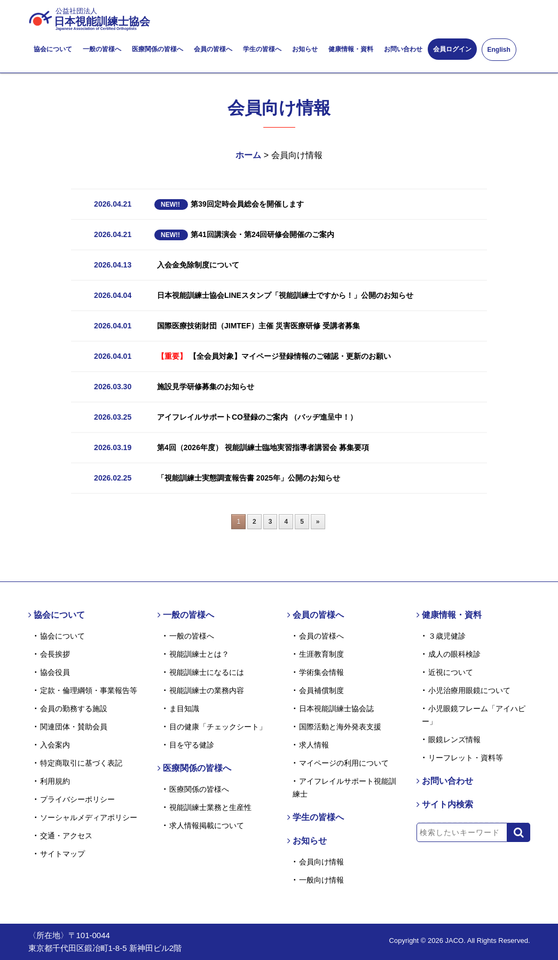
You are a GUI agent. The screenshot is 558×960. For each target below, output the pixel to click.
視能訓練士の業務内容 (206, 690)
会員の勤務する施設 (73, 708)
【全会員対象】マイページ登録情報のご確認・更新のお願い (274, 356)
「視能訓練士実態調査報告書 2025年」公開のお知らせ (248, 478)
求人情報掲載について (206, 825)
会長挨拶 (55, 654)
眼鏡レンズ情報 (454, 739)
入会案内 (55, 745)
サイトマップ (62, 853)
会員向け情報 (321, 861)
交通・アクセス (66, 835)
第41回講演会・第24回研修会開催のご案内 (244, 234)
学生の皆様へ (262, 49)
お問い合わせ (403, 49)
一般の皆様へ (102, 49)
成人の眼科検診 (454, 654)
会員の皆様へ (213, 49)
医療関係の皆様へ (157, 49)
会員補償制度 (321, 690)
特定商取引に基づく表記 (81, 763)
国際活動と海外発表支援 (340, 726)
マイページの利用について (344, 763)
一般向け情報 (321, 880)
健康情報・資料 (350, 49)
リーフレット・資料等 (465, 757)
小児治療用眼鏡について (469, 690)
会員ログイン (452, 49)
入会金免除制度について (198, 265)
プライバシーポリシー (77, 799)
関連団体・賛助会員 (73, 726)
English (499, 49)
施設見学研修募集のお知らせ (205, 386)
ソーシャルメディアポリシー (88, 817)
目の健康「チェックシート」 (217, 726)
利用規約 (55, 781)
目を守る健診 (191, 745)
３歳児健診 (447, 636)
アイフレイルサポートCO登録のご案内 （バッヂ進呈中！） (257, 417)
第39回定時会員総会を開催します (229, 204)
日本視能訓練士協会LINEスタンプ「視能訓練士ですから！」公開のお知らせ (285, 295)
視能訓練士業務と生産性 (210, 807)
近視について (450, 672)
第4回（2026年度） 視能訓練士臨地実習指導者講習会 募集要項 (263, 447)
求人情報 (314, 745)
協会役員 (55, 672)
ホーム (248, 155)
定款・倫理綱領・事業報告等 (88, 690)
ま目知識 (184, 708)
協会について (53, 49)
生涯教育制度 (321, 654)
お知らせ (305, 49)
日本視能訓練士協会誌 (336, 708)
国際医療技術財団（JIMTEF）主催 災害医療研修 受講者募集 (258, 325)
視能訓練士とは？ (199, 654)
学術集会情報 (321, 672)
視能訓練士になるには (206, 672)
